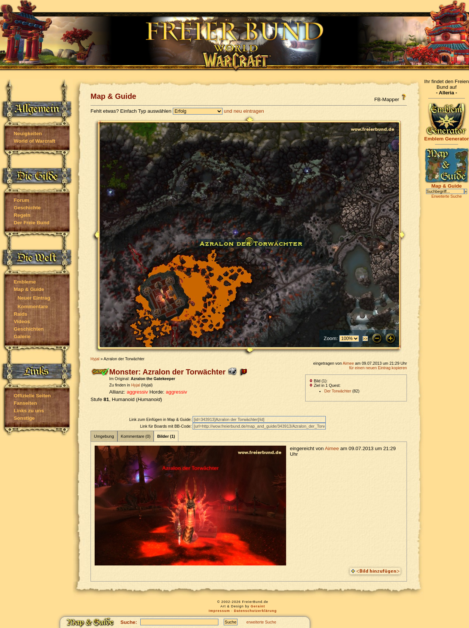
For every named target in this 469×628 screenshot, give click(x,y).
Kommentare (33, 306)
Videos (22, 321)
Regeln (22, 215)
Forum (21, 200)
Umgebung (104, 436)
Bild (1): (318, 381)
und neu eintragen (244, 111)
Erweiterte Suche (446, 196)
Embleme (25, 282)
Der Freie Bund (32, 222)
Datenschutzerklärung (255, 611)
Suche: (128, 622)
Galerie (22, 336)
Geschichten (29, 329)
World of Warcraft (34, 141)
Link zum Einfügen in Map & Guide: (161, 419)
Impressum (219, 611)
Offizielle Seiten (32, 395)
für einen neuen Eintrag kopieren (378, 367)
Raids (20, 314)
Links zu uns (29, 410)
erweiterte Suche (261, 622)
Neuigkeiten (28, 133)
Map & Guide (29, 289)
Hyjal (95, 359)
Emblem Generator (446, 136)
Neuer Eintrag (34, 298)
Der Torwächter (337, 391)
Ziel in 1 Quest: (325, 385)
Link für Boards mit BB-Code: (166, 426)
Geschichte (27, 207)
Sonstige (24, 418)
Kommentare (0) (135, 436)
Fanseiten (25, 403)
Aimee (348, 363)
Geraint (258, 606)
